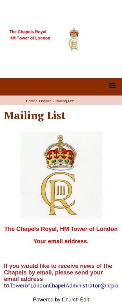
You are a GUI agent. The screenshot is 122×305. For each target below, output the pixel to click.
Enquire (45, 101)
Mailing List (64, 101)
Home (30, 101)
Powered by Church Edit (61, 299)
